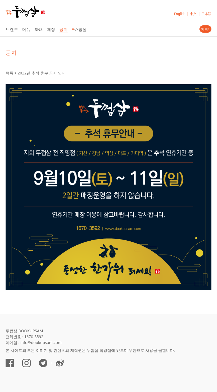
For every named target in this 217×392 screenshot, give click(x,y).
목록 (9, 73)
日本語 (206, 13)
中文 (193, 13)
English (180, 13)
